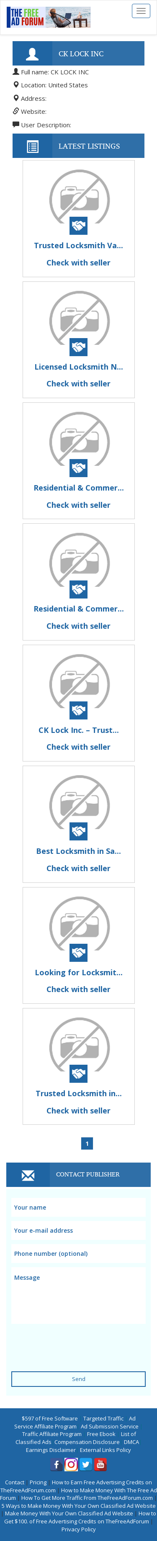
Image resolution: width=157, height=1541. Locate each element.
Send (78, 1379)
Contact (14, 1482)
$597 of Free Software (50, 1418)
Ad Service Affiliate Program (75, 1422)
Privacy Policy (79, 1529)
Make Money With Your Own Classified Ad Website (69, 1513)
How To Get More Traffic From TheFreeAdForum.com (87, 1498)
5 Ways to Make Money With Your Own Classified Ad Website (79, 1505)
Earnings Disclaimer (51, 1450)
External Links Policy (105, 1450)
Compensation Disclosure (87, 1442)
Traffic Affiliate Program (52, 1434)
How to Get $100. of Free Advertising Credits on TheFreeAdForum (80, 1517)
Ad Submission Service (110, 1426)
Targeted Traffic (103, 1418)
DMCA (131, 1442)
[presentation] (75, 1342)
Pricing (38, 1482)
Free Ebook (101, 1434)
